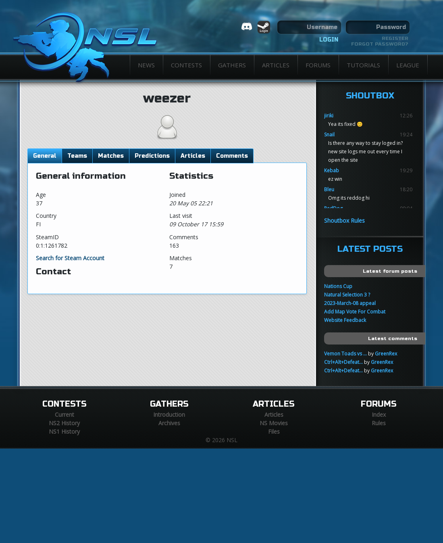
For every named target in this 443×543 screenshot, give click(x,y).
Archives (169, 423)
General (44, 155)
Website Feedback (345, 320)
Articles (275, 65)
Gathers (232, 65)
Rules (379, 423)
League (407, 65)
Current (64, 414)
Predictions (152, 155)
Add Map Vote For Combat (354, 311)
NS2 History (64, 423)
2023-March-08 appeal (350, 303)
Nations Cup (338, 286)
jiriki (328, 115)
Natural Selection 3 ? (347, 294)
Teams (77, 155)
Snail (329, 134)
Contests (186, 65)
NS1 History (64, 431)
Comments (232, 155)
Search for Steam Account (70, 258)
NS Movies (274, 423)
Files (274, 431)
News (146, 65)
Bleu (329, 189)
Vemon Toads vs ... (345, 353)
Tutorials (363, 65)
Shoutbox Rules (344, 220)
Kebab (331, 170)
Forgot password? (379, 44)
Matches (111, 155)
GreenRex (386, 353)
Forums (318, 65)
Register (395, 38)
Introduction (169, 414)
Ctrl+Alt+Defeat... (343, 362)
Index (379, 414)
